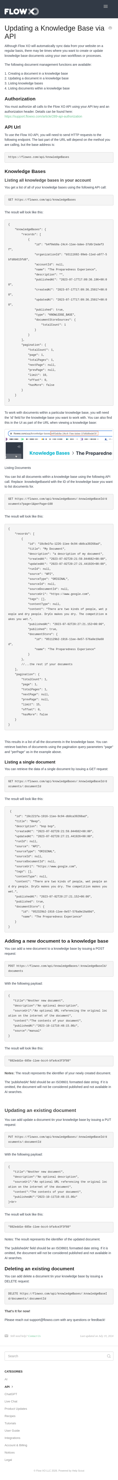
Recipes (10, 1416)
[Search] (59, 1356)
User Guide (12, 1430)
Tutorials (10, 1423)
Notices (10, 1452)
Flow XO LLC (43, 1470)
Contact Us (34, 1336)
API (9, 1386)
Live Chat (11, 1401)
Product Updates (16, 1408)
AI (6, 1379)
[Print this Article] (110, 28)
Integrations (12, 1438)
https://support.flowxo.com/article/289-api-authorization (43, 116)
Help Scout (78, 1470)
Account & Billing (16, 1445)
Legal (8, 1460)
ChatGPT (11, 1394)
